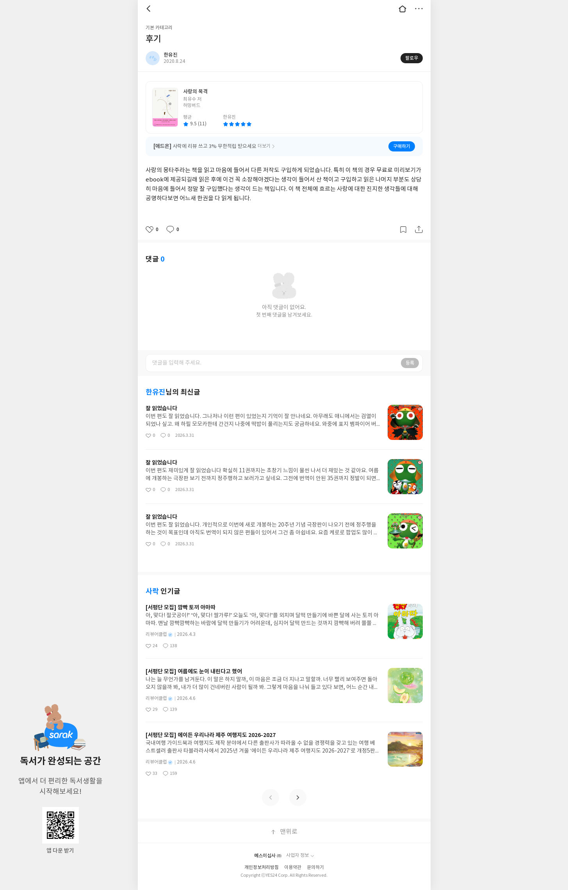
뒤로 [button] (149, 8)
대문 (402, 8)
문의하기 (315, 867)
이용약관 (292, 867)
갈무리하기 (403, 229)
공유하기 (419, 229)
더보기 (419, 8)
